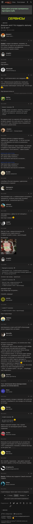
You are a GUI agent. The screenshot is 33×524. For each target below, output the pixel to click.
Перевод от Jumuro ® (6, 522)
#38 (31, 458)
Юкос (8, 390)
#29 (31, 228)
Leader (8, 222)
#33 (31, 339)
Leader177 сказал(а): (7, 279)
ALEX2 (8, 432)
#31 (31, 304)
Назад (9, 495)
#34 (31, 381)
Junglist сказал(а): (7, 417)
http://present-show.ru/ (7, 91)
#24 (31, 103)
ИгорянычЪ (10, 467)
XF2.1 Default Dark (6, 514)
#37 (31, 439)
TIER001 (8, 318)
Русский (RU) (18, 514)
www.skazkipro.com (6, 196)
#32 (31, 324)
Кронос (8, 374)
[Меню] (2, 2)
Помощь (3, 518)
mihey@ (8, 204)
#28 (31, 211)
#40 (31, 488)
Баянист (8, 34)
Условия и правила (6, 516)
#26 (31, 178)
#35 (31, 396)
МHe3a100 (9, 68)
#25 (31, 135)
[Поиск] (31, 2)
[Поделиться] (29, 41)
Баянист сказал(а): (7, 107)
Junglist (4, 30)
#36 (31, 413)
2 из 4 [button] (16, 495)
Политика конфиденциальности (21, 516)
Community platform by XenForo (14, 521)
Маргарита (9, 187)
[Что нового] (27, 2)
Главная (9, 518)
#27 (31, 193)
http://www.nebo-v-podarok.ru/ (9, 155)
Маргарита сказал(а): (7, 268)
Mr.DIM (8, 172)
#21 (31, 40)
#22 (31, 59)
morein (8, 298)
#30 (31, 264)
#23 (31, 75)
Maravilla (9, 333)
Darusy (8, 407)
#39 (31, 473)
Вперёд (23, 495)
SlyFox (8, 97)
